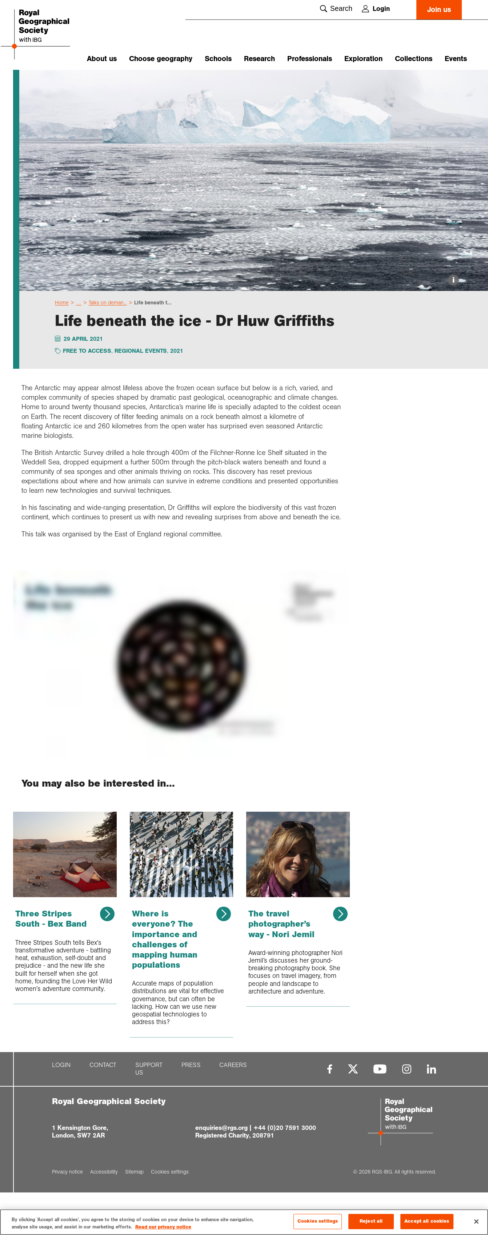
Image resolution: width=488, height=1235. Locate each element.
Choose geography (160, 58)
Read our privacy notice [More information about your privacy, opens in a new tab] (163, 1227)
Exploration (363, 58)
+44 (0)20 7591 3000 (284, 1170)
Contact (102, 1107)
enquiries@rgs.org (221, 1170)
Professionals (309, 58)
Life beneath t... (153, 345)
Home (62, 345)
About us (102, 58)
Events (456, 58)
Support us (149, 1111)
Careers (233, 1107)
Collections (413, 58)
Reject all (371, 1221)
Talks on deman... (108, 345)
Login (376, 9)
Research (259, 58)
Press (191, 1107)
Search (336, 8)
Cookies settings (317, 1221)
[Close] (476, 1222)
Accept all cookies (426, 1221)
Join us (439, 9)
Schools (218, 58)
